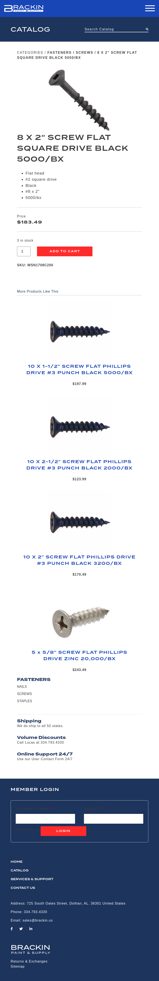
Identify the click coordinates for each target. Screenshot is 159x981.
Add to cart (65, 251)
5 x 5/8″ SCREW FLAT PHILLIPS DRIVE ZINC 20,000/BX (80, 655)
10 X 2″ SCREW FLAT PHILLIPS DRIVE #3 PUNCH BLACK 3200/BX (79, 560)
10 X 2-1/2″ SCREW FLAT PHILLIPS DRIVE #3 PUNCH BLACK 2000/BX (79, 465)
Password (93, 808)
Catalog (19, 870)
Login (63, 831)
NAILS (22, 686)
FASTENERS (59, 52)
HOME (17, 862)
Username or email (33, 808)
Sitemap (18, 966)
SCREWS (84, 52)
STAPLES (24, 701)
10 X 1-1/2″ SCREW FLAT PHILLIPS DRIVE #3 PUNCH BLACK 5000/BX (79, 369)
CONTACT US (23, 888)
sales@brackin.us (38, 920)
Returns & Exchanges (29, 961)
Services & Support (32, 879)
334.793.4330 (35, 912)
